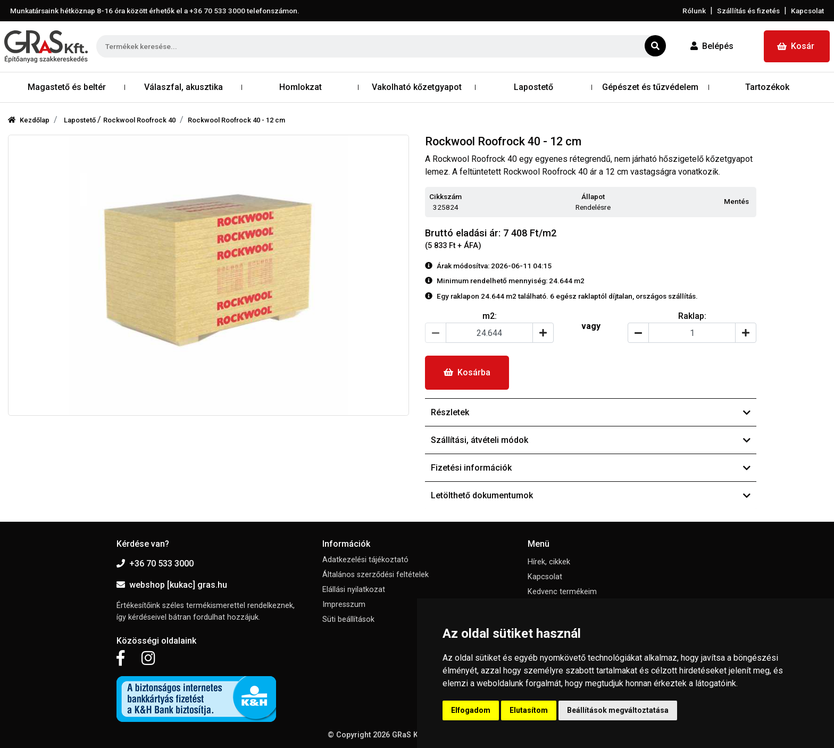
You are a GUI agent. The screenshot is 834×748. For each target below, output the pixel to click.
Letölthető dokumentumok (590, 495)
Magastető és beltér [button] (67, 87)
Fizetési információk (590, 468)
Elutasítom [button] (529, 710)
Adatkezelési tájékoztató (365, 559)
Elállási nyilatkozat (353, 589)
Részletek (590, 412)
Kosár (795, 46)
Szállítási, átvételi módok (590, 440)
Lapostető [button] (533, 87)
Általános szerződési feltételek (375, 574)
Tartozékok (767, 87)
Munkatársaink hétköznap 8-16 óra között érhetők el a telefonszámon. (154, 10)
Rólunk (694, 10)
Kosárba (467, 372)
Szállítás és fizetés (748, 10)
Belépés (711, 46)
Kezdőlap (28, 120)
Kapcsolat (807, 10)
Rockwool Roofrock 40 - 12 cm (236, 120)
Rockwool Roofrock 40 (139, 120)
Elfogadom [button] (470, 710)
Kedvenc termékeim (562, 591)
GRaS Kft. (408, 734)
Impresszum (343, 604)
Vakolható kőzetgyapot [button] (417, 87)
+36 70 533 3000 (155, 563)
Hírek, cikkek (549, 561)
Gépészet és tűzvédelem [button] (650, 87)
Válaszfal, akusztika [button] (183, 87)
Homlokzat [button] (300, 87)
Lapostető (80, 120)
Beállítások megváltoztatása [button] (618, 710)
